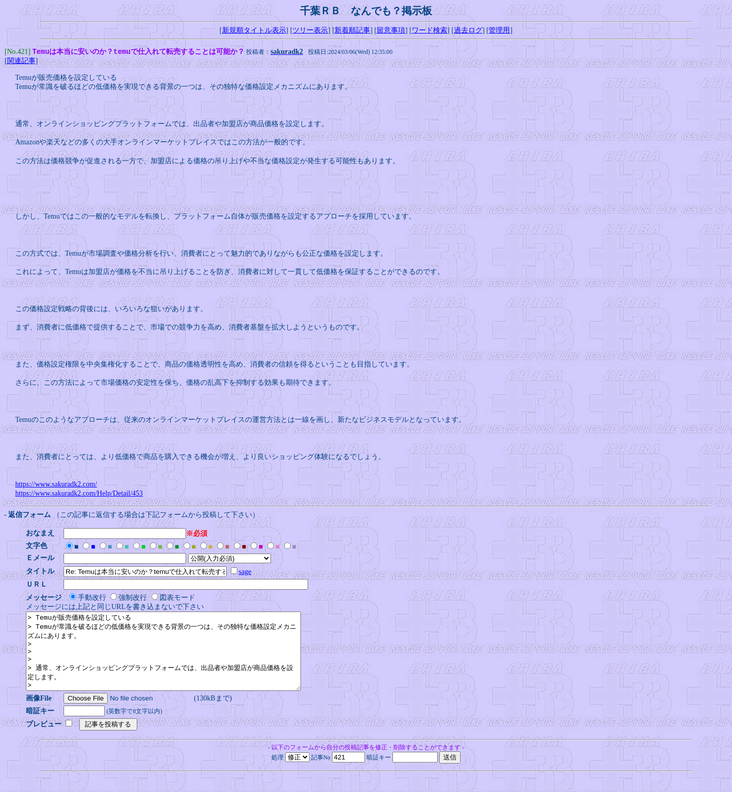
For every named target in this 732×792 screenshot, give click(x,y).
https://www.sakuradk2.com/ (56, 485)
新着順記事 (352, 30)
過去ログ (468, 30)
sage (248, 572)
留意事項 (391, 30)
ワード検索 (429, 30)
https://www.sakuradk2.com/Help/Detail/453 (79, 494)
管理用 (499, 30)
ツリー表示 (310, 30)
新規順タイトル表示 (254, 30)
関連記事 (21, 62)
